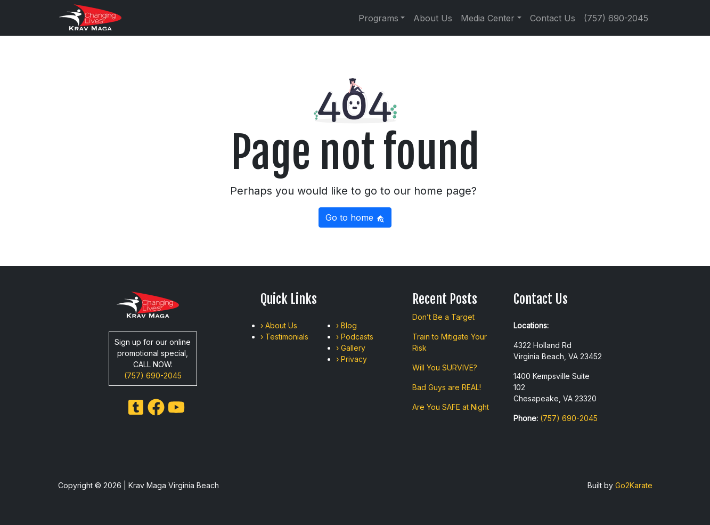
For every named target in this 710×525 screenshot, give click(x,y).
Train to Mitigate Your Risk (449, 342)
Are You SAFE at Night (450, 406)
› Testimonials (284, 336)
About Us (432, 18)
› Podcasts (354, 336)
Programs (378, 18)
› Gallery (350, 347)
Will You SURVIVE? (444, 367)
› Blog (346, 325)
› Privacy (351, 359)
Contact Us (552, 18)
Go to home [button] (355, 217)
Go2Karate (633, 485)
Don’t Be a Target (443, 316)
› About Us (278, 325)
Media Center (488, 18)
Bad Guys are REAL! (446, 387)
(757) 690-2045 (616, 18)
